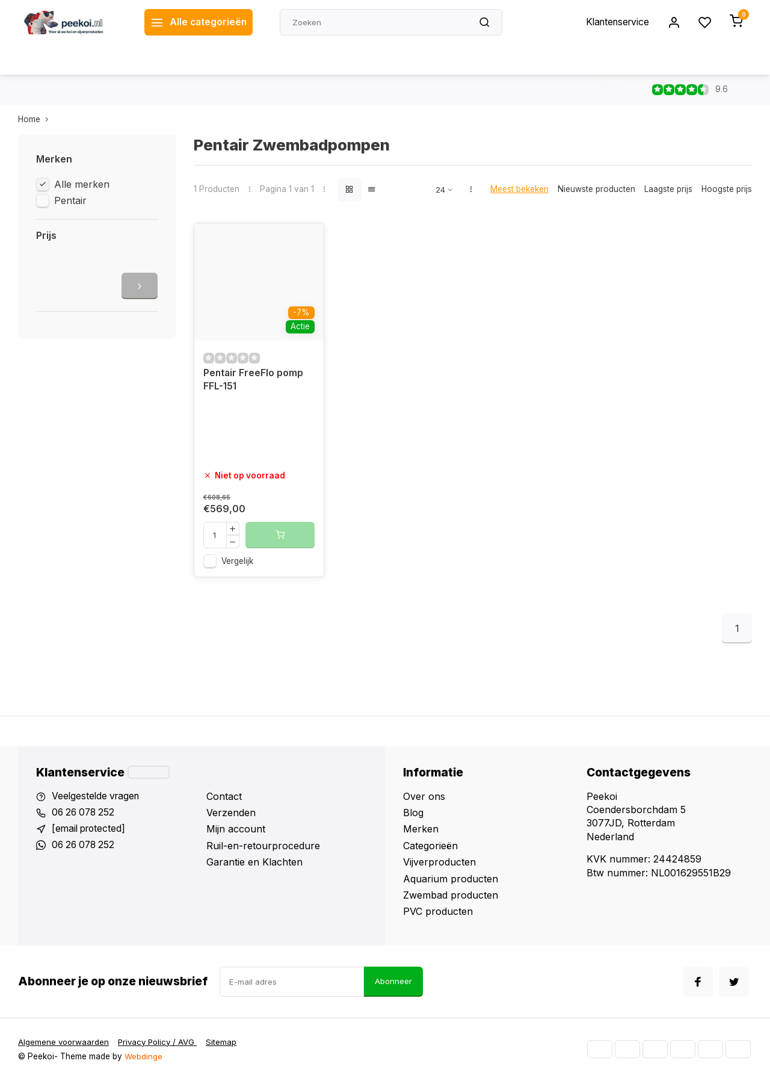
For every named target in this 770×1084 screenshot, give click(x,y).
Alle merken (81, 184)
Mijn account (235, 832)
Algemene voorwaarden (64, 1045)
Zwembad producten (450, 898)
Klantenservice (615, 22)
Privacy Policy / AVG (161, 1045)
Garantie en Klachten (254, 865)
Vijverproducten (439, 865)
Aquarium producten (450, 882)
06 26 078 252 (85, 816)
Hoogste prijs (726, 189)
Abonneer (393, 985)
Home (36, 119)
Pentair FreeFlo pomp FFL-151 (253, 382)
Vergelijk (237, 564)
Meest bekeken (519, 189)
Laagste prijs (668, 189)
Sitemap (226, 1045)
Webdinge (143, 1060)
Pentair (70, 200)
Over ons (424, 799)
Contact (224, 799)
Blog (413, 816)
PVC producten (438, 914)
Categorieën (430, 849)
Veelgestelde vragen (97, 799)
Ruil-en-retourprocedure (263, 849)
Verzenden (231, 816)
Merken (421, 832)
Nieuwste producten (596, 189)
